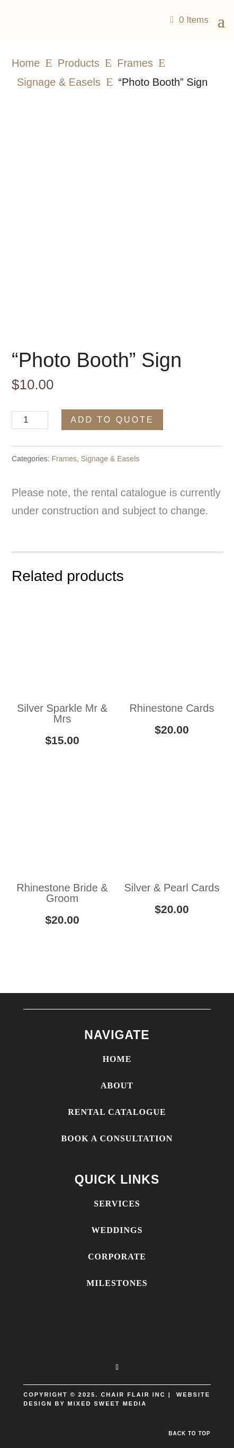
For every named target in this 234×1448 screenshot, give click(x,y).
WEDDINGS (117, 1230)
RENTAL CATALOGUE (117, 1111)
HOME (117, 1058)
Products (79, 63)
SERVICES (117, 1203)
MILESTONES (117, 1283)
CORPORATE (117, 1256)
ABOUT (117, 1085)
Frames (135, 63)
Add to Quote (112, 419)
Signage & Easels (59, 82)
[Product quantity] (30, 420)
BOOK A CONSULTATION (117, 1138)
